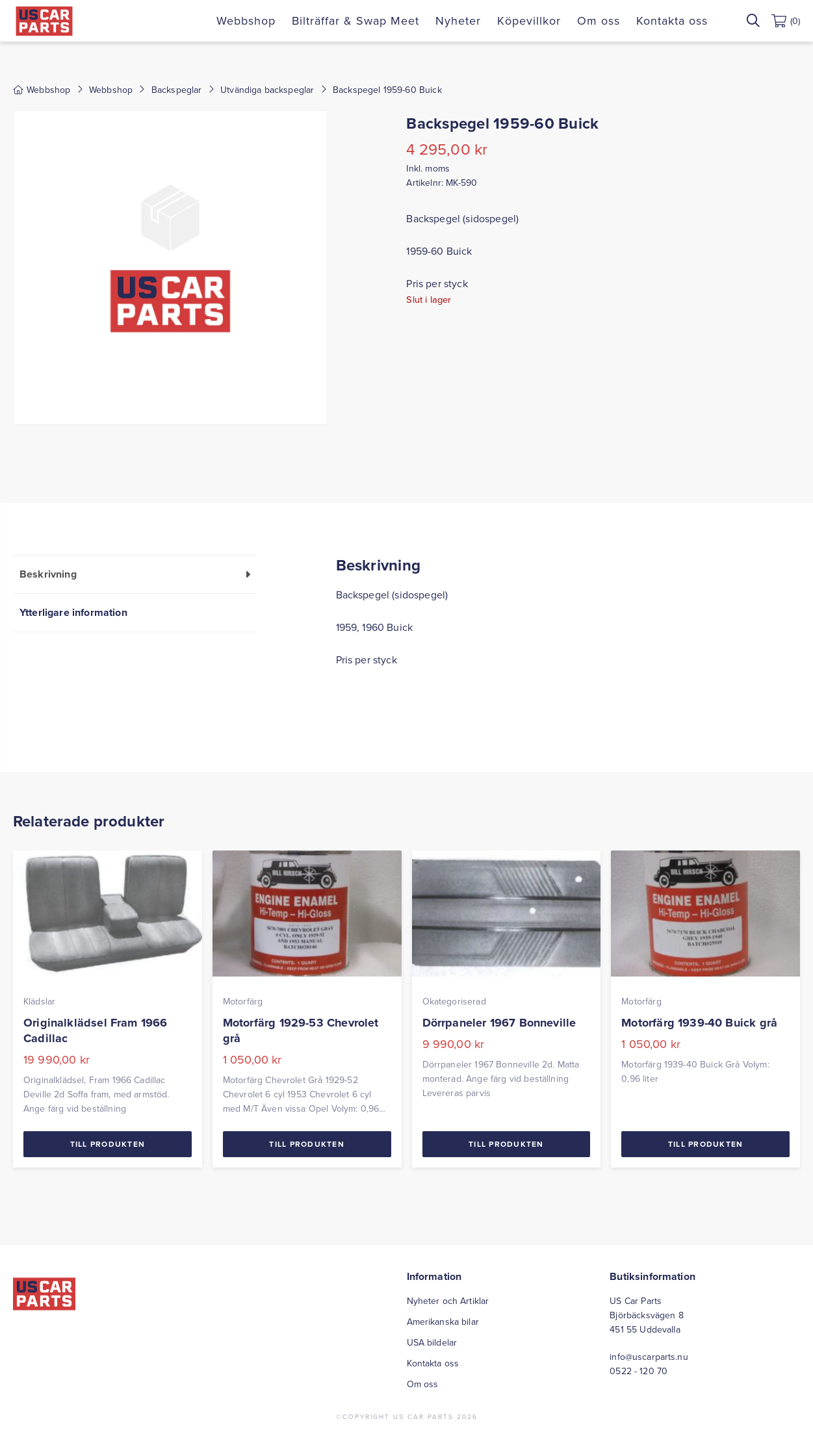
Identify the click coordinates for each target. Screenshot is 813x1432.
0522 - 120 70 (638, 1370)
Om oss (598, 20)
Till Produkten (108, 1143)
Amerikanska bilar (443, 1321)
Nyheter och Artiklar (448, 1300)
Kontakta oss (672, 20)
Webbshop (246, 20)
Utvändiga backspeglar (267, 89)
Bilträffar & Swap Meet (355, 20)
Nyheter (458, 20)
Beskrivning (48, 574)
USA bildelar (432, 1342)
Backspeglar (176, 89)
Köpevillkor (529, 20)
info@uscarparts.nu (649, 1356)
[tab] (135, 574)
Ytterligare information (73, 612)
